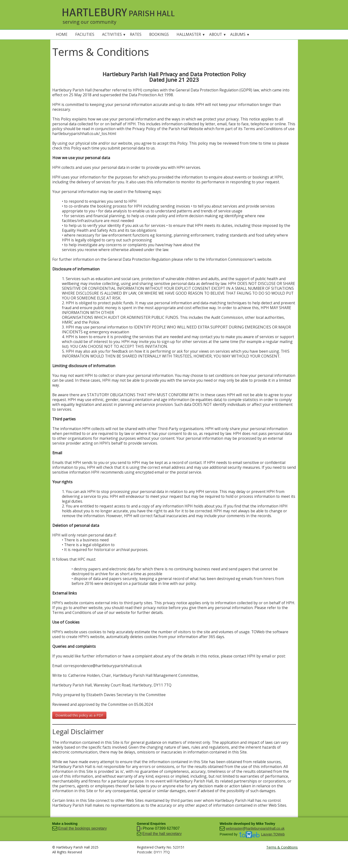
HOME (61, 34)
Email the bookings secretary (82, 828)
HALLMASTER (191, 34)
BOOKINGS (159, 34)
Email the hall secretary (162, 834)
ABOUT (217, 34)
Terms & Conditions (282, 847)
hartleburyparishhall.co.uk (265, 828)
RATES (135, 34)
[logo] (122, 14)
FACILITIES (84, 34)
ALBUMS (240, 34)
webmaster (234, 828)
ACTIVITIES (114, 34)
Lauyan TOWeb (273, 834)
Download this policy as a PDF (79, 715)
